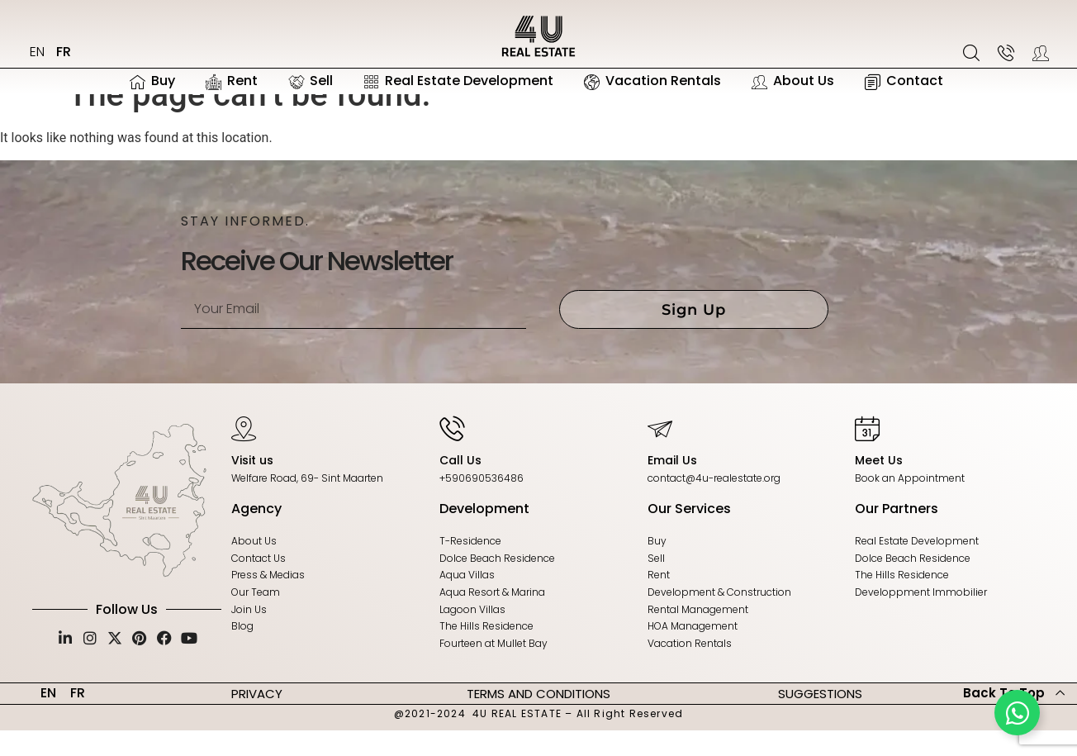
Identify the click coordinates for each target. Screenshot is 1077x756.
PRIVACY (256, 718)
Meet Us (879, 486)
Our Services (689, 534)
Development (484, 534)
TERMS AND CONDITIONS (538, 718)
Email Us (672, 486)
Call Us (460, 486)
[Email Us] (660, 453)
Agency (256, 534)
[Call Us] (451, 453)
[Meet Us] (867, 453)
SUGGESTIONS (820, 718)
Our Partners (896, 534)
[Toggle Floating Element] (1017, 712)
